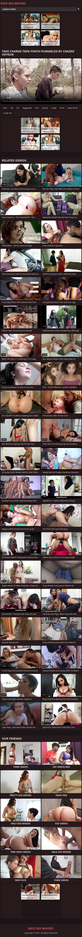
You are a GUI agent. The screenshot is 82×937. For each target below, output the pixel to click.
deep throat (72, 108)
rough (54, 108)
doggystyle (27, 108)
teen (5, 108)
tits (17, 108)
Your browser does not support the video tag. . (41, 81)
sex (11, 108)
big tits (45, 108)
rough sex (7, 113)
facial (62, 108)
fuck (37, 108)
